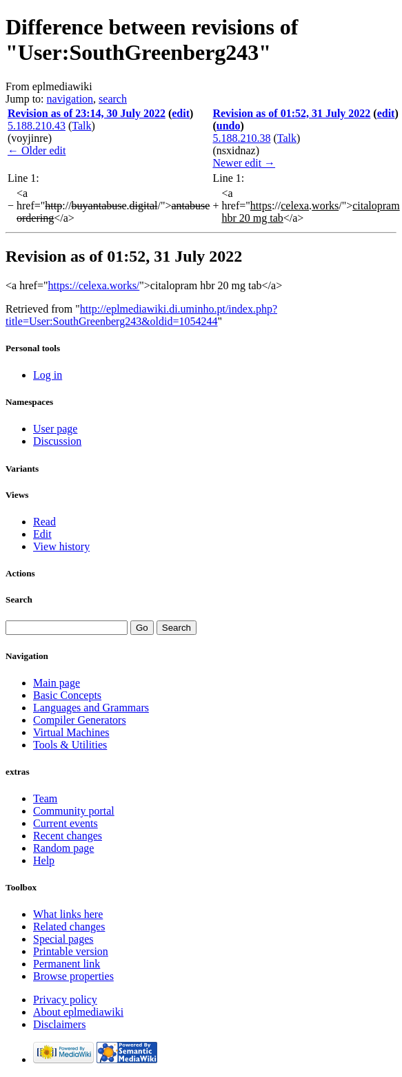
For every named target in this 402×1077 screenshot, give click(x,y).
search (113, 99)
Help (43, 860)
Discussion (57, 441)
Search (19, 599)
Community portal (73, 811)
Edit (42, 534)
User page (55, 429)
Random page (63, 848)
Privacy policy (65, 999)
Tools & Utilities (70, 745)
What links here (68, 914)
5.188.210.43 (37, 126)
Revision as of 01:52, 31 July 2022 (291, 113)
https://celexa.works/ (93, 285)
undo (229, 126)
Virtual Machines (71, 732)
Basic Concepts (67, 695)
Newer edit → (243, 163)
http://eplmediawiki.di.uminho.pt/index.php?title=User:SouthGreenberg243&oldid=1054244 (141, 315)
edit (181, 113)
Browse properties (73, 976)
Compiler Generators (79, 720)
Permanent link (66, 964)
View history (61, 546)
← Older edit (37, 150)
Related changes (69, 926)
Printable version (70, 951)
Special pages (63, 939)
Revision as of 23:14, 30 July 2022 (86, 113)
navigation (70, 99)
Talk (81, 126)
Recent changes (67, 835)
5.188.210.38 (241, 138)
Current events (65, 823)
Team (45, 798)
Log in (47, 375)
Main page (56, 683)
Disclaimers (59, 1024)
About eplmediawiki (78, 1012)
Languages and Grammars (91, 707)
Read (44, 521)
